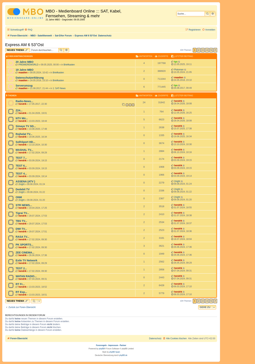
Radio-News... (24, 101)
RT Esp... (21, 292)
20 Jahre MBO (24, 61)
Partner (123, 345)
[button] (215, 50)
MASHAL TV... (24, 149)
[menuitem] (28, 29)
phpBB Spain (114, 352)
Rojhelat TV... (24, 134)
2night (21, 184)
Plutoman (178, 69)
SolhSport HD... (25, 141)
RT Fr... (20, 284)
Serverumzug (24, 85)
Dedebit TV (23, 189)
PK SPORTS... (24, 244)
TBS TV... (21, 220)
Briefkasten (69, 64)
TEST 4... (21, 173)
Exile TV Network (26, 260)
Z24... (19, 110)
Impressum (113, 345)
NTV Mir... (22, 118)
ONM (19, 197)
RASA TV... (22, 236)
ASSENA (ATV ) (25, 181)
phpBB (101, 349)
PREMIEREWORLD (28, 64)
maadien (22, 72)
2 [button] (198, 50)
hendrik (22, 104)
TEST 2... (21, 268)
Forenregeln (101, 345)
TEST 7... (21, 157)
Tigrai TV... (22, 213)
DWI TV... (21, 228)
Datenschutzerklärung (30, 77)
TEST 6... (21, 165)
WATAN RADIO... (26, 276)
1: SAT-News (59, 88)
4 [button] (207, 50)
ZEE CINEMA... (25, 252)
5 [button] (211, 50)
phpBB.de (123, 355)
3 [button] (202, 50)
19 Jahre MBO (24, 69)
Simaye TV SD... (26, 126)
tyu (175, 61)
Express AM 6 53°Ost (24, 44)
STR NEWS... (24, 205)
